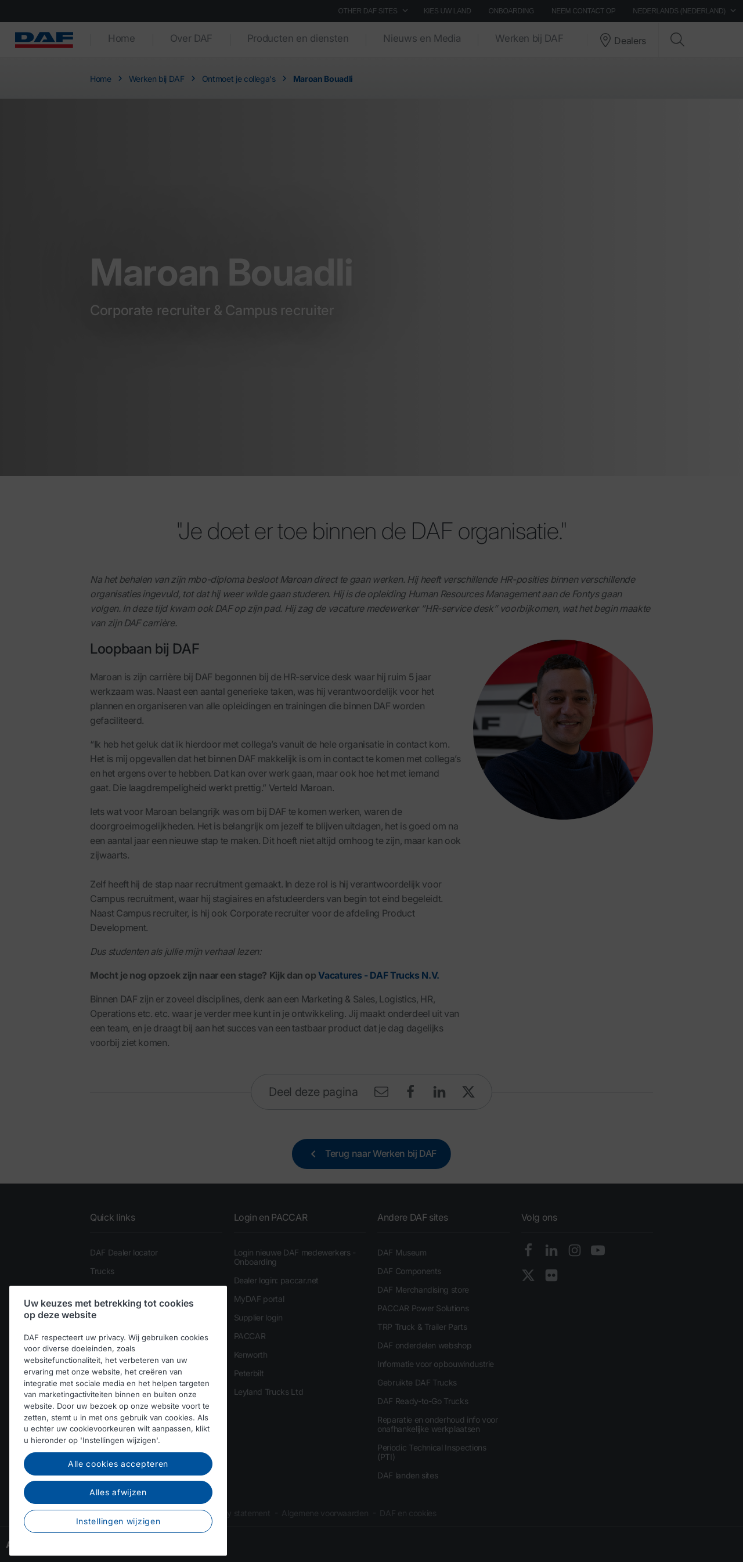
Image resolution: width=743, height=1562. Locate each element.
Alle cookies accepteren (118, 1501)
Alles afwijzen (118, 1530)
